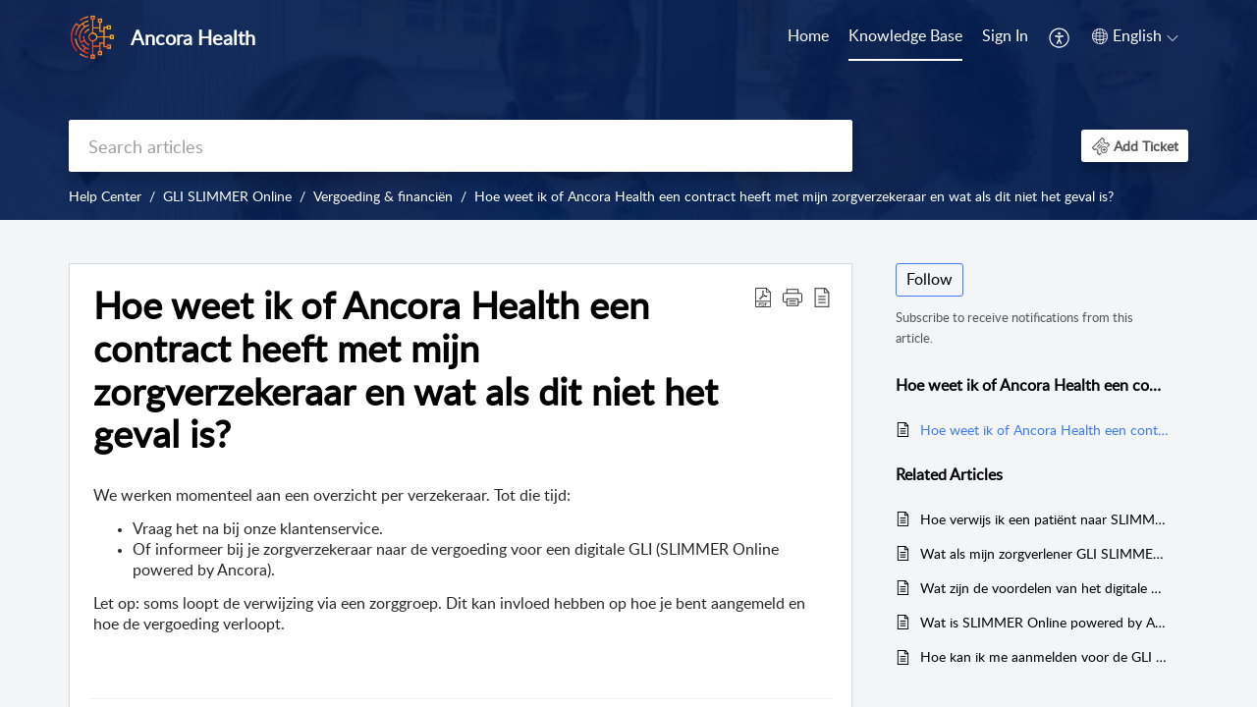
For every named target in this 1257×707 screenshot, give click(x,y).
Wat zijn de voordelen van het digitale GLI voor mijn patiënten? (1044, 587)
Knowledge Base (905, 35)
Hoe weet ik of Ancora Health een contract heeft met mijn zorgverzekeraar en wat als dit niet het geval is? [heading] (405, 370)
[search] (460, 146)
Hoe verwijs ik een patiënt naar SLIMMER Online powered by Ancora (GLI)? (1044, 519)
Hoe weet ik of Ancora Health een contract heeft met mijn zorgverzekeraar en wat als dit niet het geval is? (794, 196)
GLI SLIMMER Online (227, 196)
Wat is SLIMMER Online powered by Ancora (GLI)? (1044, 622)
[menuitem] (808, 37)
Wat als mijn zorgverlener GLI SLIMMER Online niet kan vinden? (1044, 553)
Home (808, 35)
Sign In (1005, 35)
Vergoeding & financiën (383, 196)
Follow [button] (929, 279)
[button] (1060, 37)
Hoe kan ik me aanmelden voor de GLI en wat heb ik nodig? (1044, 656)
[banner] (628, 110)
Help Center (105, 196)
